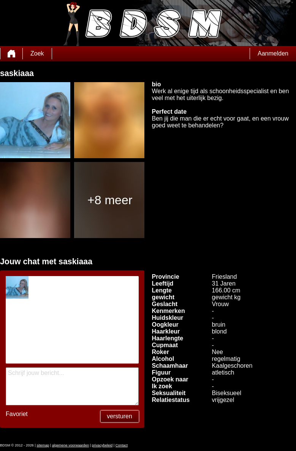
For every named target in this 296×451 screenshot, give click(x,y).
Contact (122, 445)
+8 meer (109, 200)
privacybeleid (102, 445)
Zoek (37, 53)
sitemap (42, 445)
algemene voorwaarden (70, 445)
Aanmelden (273, 53)
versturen (119, 416)
